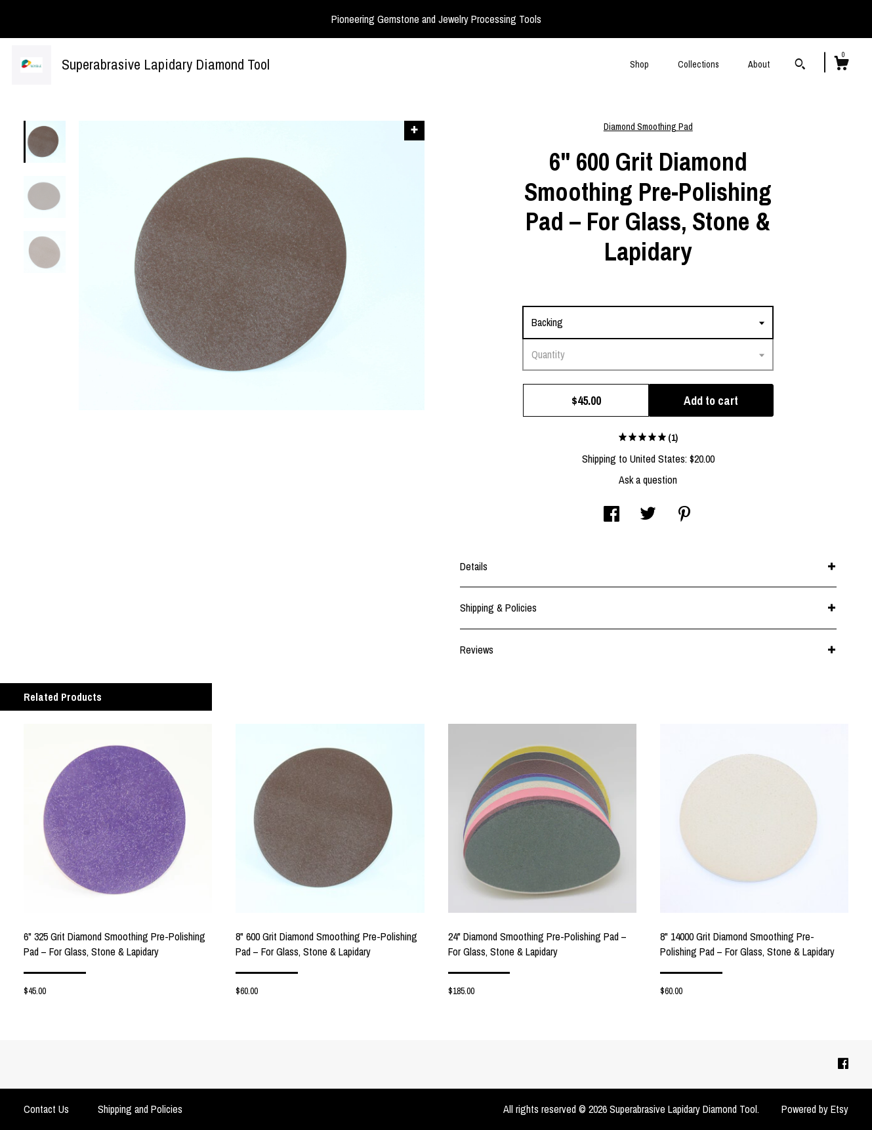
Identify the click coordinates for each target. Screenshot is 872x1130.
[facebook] (843, 1064)
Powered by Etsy (814, 1109)
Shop (639, 64)
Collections (698, 64)
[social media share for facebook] (611, 515)
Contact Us (46, 1109)
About (759, 64)
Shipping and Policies (140, 1109)
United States (657, 458)
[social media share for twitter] (647, 515)
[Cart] (841, 65)
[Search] (800, 65)
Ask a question (648, 479)
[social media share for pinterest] (684, 515)
